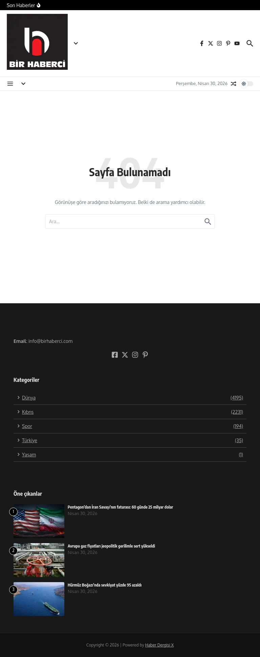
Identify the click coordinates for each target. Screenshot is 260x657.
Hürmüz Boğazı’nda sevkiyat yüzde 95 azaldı (105, 585)
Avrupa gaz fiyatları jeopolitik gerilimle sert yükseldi (111, 546)
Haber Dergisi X (159, 645)
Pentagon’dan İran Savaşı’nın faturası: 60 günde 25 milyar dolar (120, 507)
